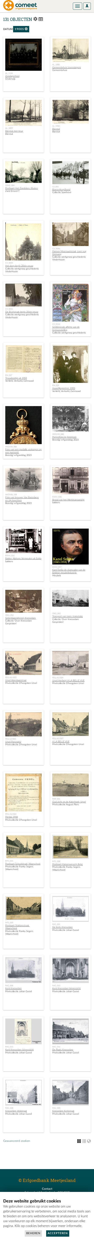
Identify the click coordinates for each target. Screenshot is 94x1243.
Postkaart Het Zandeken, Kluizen (21, 188)
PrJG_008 (9, 986)
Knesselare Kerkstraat (63, 1111)
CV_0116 (56, 324)
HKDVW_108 (11, 495)
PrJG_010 (56, 986)
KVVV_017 (56, 567)
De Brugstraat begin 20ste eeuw (21, 312)
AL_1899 (9, 128)
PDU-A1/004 (57, 678)
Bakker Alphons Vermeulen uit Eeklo (23, 558)
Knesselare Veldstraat (16, 1111)
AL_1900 (56, 126)
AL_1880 (56, 65)
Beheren (33, 1233)
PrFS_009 (9, 923)
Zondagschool (12, 76)
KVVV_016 (9, 556)
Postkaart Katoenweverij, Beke (67, 864)
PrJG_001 (56, 924)
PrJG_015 (9, 1047)
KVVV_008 (56, 497)
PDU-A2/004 (10, 814)
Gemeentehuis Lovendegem (66, 67)
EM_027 (8, 375)
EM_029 (55, 385)
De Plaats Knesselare (62, 1050)
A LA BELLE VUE (60, 741)
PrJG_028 (9, 1108)
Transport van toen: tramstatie (67, 616)
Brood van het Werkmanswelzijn (68, 500)
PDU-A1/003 (10, 677)
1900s (21, 29)
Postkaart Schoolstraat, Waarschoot (22, 864)
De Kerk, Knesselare (62, 927)
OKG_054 (9, 615)
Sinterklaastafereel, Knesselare (20, 618)
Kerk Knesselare (13, 988)
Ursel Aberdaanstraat (15, 680)
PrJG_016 (56, 1047)
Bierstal (56, 129)
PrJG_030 (56, 1108)
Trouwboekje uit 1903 (16, 378)
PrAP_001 (56, 799)
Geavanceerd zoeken (16, 1141)
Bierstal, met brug (14, 131)
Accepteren (58, 1233)
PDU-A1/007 (57, 738)
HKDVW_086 (11, 447)
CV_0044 (9, 263)
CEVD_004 (9, 185)
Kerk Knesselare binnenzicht (66, 988)
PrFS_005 (9, 861)
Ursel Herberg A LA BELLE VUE (68, 680)
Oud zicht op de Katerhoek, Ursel (69, 802)
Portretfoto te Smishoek (64, 437)
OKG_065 (56, 613)
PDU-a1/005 (10, 739)
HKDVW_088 (58, 434)
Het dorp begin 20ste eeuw (19, 266)
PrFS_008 (56, 861)
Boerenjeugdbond (61, 189)
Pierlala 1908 (11, 817)
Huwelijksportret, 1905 (63, 388)
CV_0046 (56, 249)
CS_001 (55, 187)
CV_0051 (9, 309)
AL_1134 (9, 73)
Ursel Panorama (13, 742)
